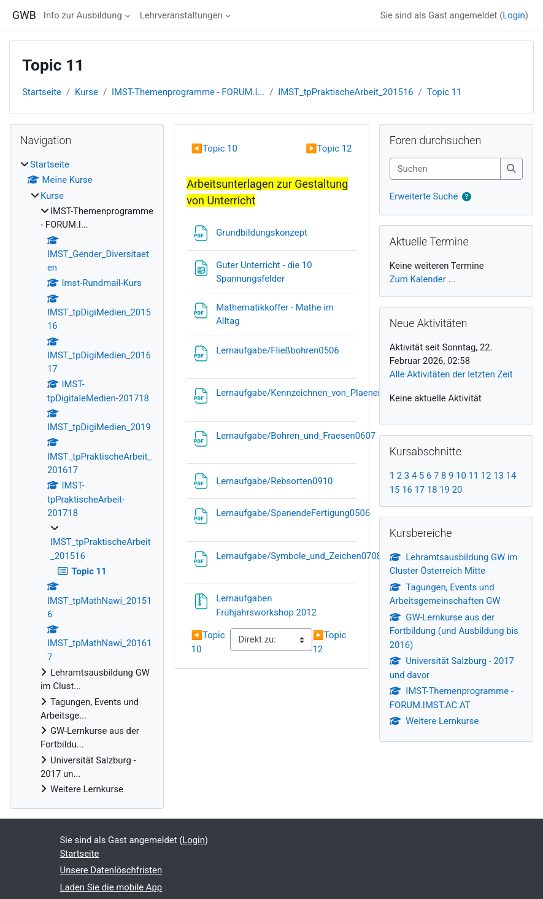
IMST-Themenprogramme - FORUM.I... (188, 92)
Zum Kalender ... (422, 279)
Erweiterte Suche (424, 196)
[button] (466, 197)
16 (407, 489)
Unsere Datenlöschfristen (111, 870)
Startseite (41, 92)
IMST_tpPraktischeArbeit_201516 (345, 92)
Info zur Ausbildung (83, 15)
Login (514, 15)
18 (432, 489)
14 (511, 475)
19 (444, 489)
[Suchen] (445, 169)
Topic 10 (214, 148)
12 (486, 475)
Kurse (86, 92)
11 (473, 475)
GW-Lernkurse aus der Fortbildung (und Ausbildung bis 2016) (454, 631)
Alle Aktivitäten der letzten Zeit (451, 374)
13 (498, 475)
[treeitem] (86, 477)
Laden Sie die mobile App (111, 887)
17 (420, 489)
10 (461, 475)
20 (457, 489)
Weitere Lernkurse (434, 721)
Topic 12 (329, 148)
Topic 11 (444, 92)
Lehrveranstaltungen (181, 15)
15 (395, 489)
